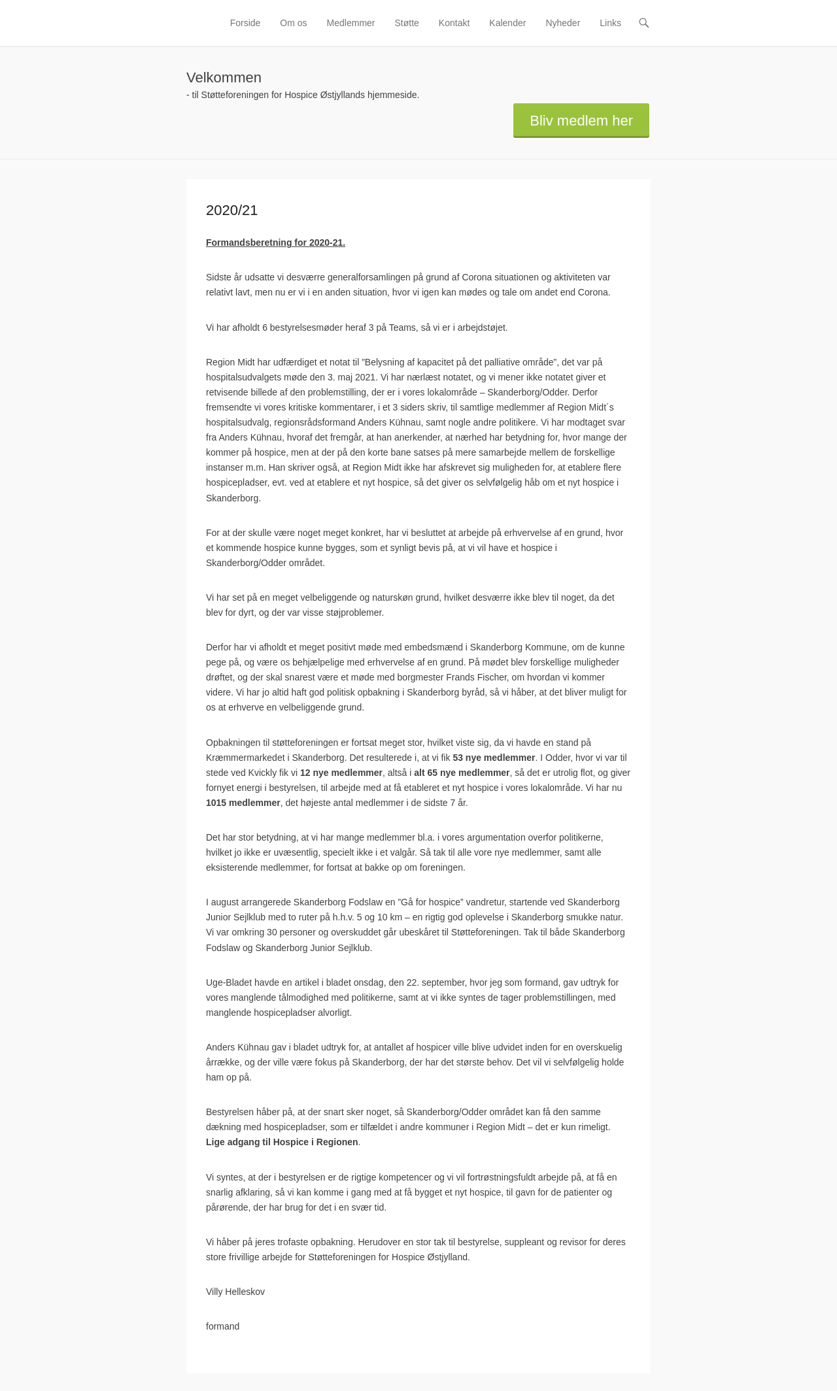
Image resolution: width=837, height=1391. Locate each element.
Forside (245, 23)
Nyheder (562, 23)
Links (610, 23)
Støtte (407, 23)
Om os (293, 23)
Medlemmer (351, 23)
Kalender (507, 23)
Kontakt (454, 23)
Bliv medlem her (581, 120)
